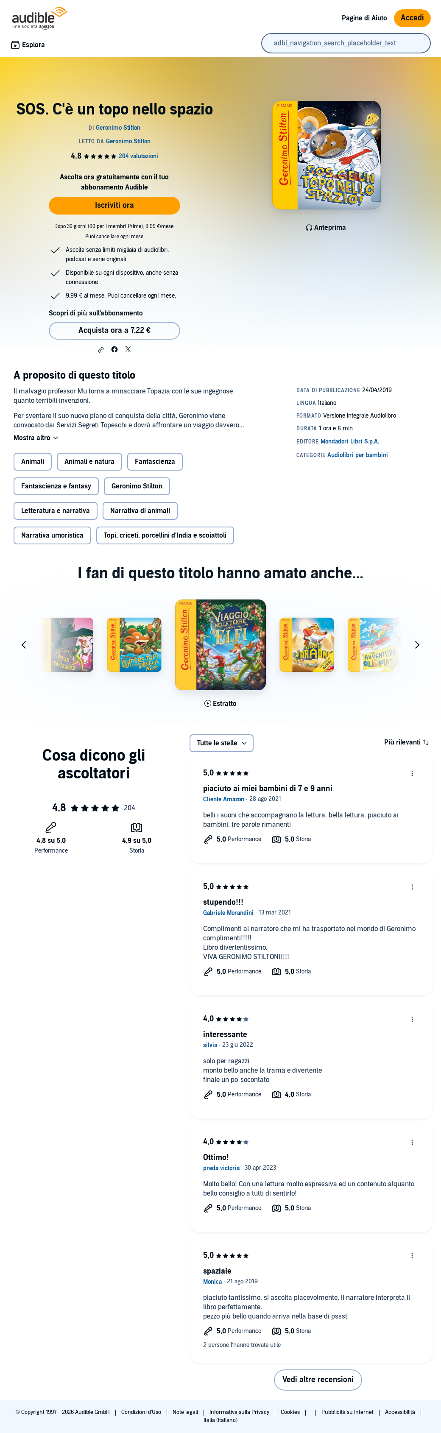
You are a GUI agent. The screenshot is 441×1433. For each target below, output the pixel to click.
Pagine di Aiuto (364, 18)
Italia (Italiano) (220, 1420)
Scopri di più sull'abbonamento (95, 313)
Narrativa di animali (140, 511)
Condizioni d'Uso (141, 1412)
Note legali (186, 1412)
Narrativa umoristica (52, 535)
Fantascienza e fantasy (56, 486)
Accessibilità (400, 1412)
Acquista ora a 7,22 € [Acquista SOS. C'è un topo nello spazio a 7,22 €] (114, 330)
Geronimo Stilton (137, 486)
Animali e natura (89, 461)
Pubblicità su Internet (348, 1412)
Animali (32, 461)
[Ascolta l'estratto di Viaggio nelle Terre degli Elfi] (220, 704)
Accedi (412, 18)
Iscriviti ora (114, 205)
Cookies (291, 1412)
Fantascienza (155, 461)
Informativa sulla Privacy (240, 1412)
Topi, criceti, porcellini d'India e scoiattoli (165, 535)
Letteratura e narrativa (55, 511)
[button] (101, 349)
